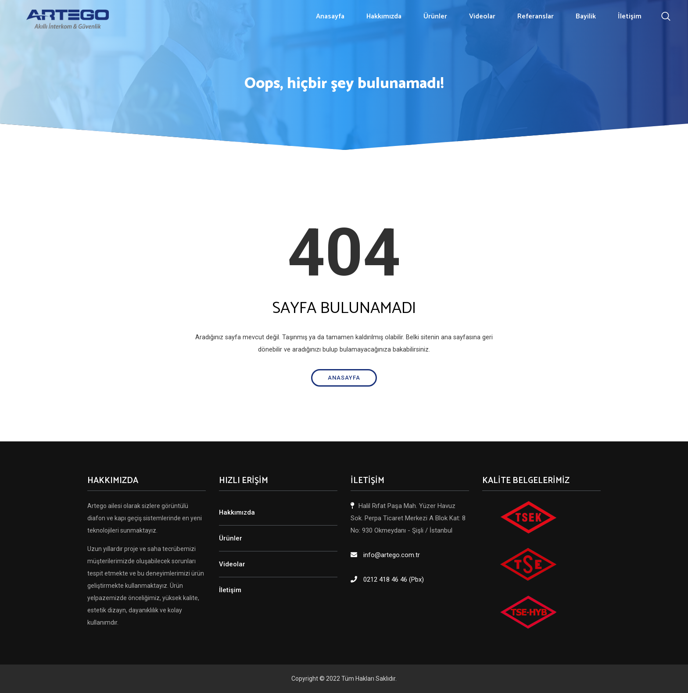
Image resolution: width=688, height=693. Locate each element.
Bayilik (586, 16)
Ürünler (435, 16)
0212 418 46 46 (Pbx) (393, 579)
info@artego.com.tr (391, 555)
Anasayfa (330, 16)
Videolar (482, 16)
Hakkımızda (383, 16)
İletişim (629, 16)
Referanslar (535, 16)
